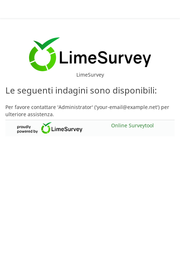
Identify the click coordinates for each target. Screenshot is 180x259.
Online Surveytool (132, 123)
